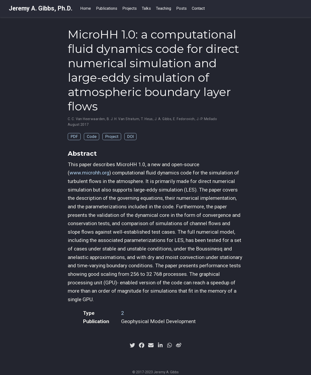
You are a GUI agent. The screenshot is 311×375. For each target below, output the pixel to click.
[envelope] (151, 345)
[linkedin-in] (160, 345)
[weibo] (178, 345)
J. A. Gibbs (163, 119)
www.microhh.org (89, 173)
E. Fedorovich (183, 119)
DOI (130, 136)
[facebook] (141, 345)
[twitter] (132, 345)
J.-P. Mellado (206, 119)
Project (111, 136)
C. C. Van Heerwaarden (86, 119)
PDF (74, 136)
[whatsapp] (169, 345)
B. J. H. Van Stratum (123, 119)
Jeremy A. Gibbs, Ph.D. (40, 8)
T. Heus (147, 119)
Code (92, 136)
